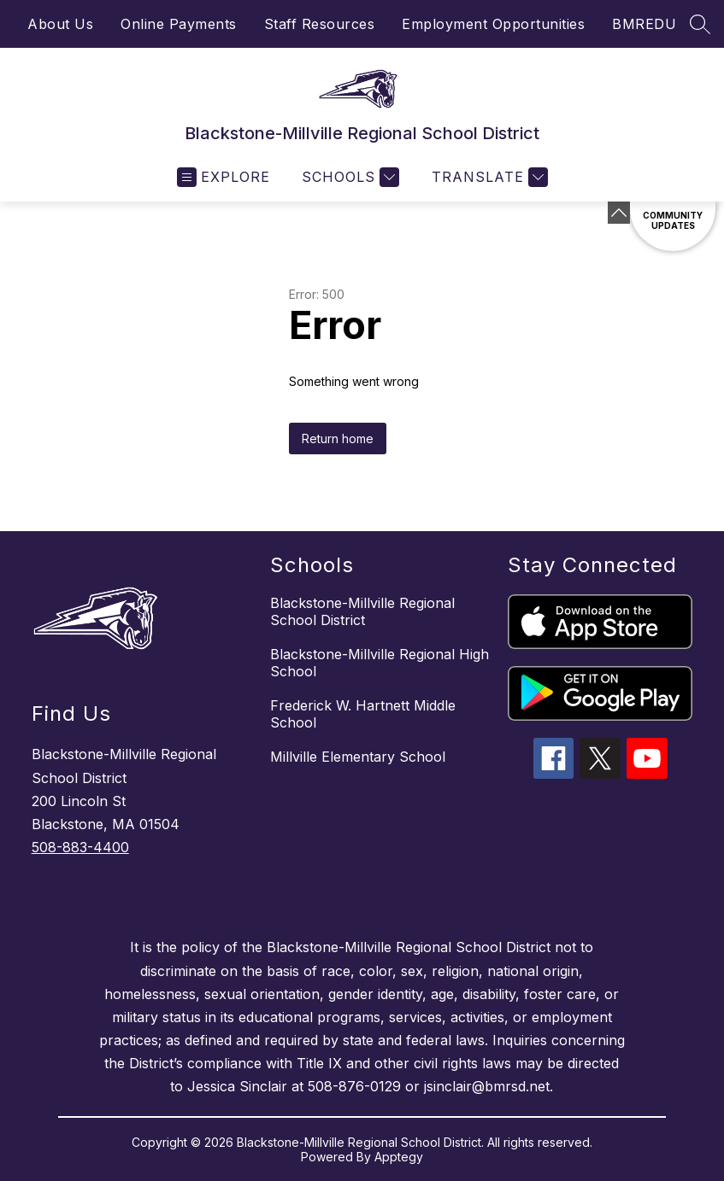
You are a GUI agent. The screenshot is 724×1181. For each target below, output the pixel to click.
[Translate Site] (487, 177)
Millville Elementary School (357, 756)
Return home (338, 438)
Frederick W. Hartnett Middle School (363, 714)
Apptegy (398, 1156)
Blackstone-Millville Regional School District (362, 611)
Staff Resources (319, 23)
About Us (60, 23)
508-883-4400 (80, 847)
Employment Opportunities (493, 23)
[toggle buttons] (619, 213)
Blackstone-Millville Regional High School (379, 663)
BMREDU (644, 23)
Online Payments (179, 23)
